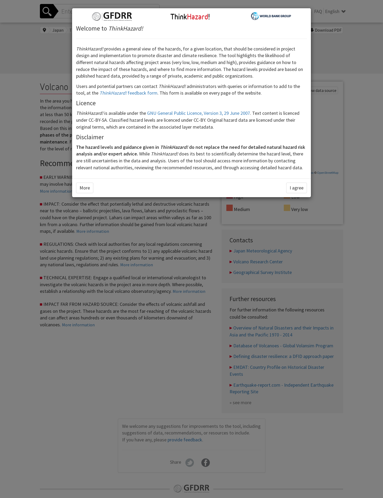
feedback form (128, 93)
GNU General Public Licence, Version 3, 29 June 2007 (198, 113)
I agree (296, 188)
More (85, 188)
